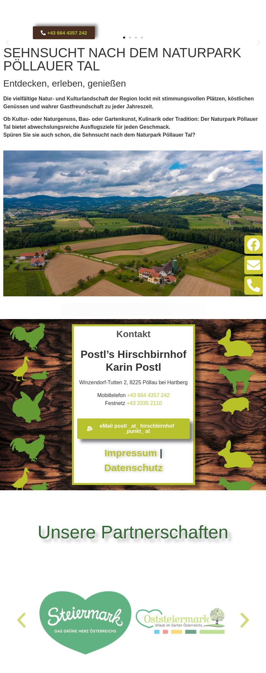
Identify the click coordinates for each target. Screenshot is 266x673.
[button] (7, 43)
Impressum (130, 452)
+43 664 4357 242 (148, 395)
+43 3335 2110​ (144, 403)
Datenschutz (133, 467)
